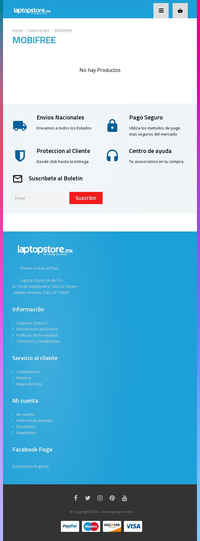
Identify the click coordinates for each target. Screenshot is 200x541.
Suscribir (85, 198)
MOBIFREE (63, 30)
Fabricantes (39, 30)
